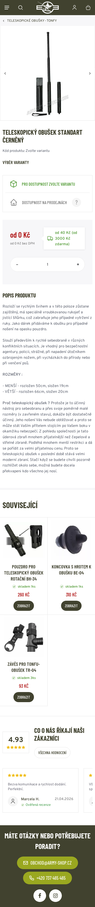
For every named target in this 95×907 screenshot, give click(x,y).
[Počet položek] (47, 264)
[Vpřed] (90, 73)
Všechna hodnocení (52, 752)
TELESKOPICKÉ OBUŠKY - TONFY (32, 20)
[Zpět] (5, 73)
